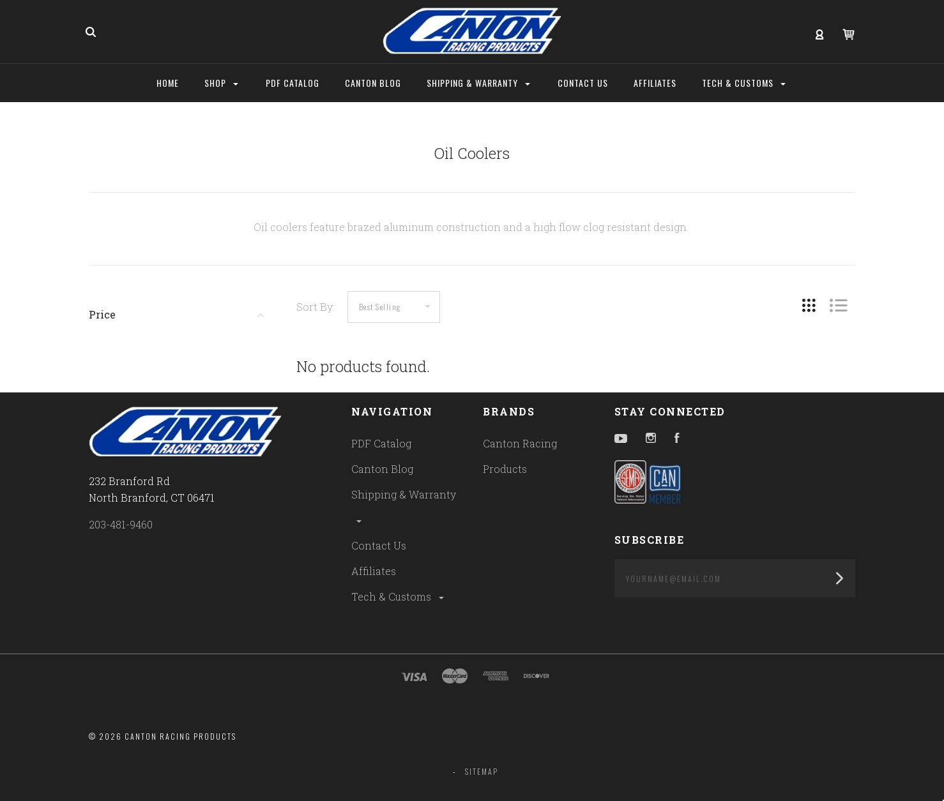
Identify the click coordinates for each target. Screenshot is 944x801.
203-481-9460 (121, 524)
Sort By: (315, 306)
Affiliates (373, 571)
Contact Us (378, 545)
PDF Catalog (381, 443)
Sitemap (481, 771)
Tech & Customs (398, 596)
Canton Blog (382, 468)
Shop (221, 82)
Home (167, 82)
